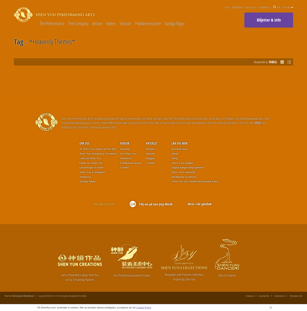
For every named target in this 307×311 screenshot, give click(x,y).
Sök (276, 7)
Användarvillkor (264, 296)
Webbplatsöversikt (296, 296)
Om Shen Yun (128, 153)
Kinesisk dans (180, 148)
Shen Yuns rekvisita (183, 172)
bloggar (150, 158)
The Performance (52, 23)
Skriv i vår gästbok (200, 204)
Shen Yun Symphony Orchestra (98, 153)
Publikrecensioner (148, 23)
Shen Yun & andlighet (92, 172)
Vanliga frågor (175, 23)
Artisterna (85, 176)
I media (124, 167)
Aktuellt (151, 143)
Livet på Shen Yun (90, 158)
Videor (111, 23)
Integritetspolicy (279, 296)
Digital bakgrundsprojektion (188, 167)
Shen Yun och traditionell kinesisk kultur (195, 181)
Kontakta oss (265, 7)
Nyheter (150, 148)
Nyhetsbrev (237, 7)
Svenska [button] (288, 7)
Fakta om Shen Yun (91, 163)
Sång (175, 158)
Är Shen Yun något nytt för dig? (97, 148)
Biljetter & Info (269, 20)
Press (227, 7)
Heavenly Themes (52, 42)
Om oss (84, 143)
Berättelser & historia (184, 176)
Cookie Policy (143, 307)
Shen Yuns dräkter (182, 163)
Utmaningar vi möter (91, 167)
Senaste (125, 23)
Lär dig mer (251, 7)
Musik (175, 153)
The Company (78, 23)
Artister (97, 23)
